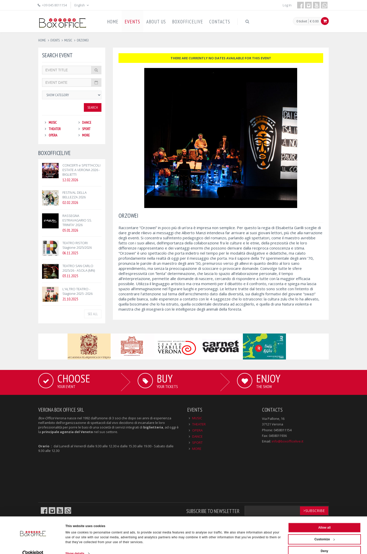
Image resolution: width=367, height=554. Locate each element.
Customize (324, 530)
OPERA (53, 135)
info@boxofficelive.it (287, 441)
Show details (75, 545)
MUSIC (53, 122)
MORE (86, 135)
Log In (287, 5)
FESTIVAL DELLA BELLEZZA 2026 (74, 194)
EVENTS (132, 22)
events (55, 40)
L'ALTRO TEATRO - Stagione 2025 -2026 (77, 291)
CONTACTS (219, 22)
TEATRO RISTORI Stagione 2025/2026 (77, 245)
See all (93, 314)
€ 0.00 (314, 21)
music (68, 40)
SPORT (86, 129)
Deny (324, 542)
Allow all (324, 519)
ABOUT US (156, 22)
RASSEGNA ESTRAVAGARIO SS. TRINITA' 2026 (77, 220)
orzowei (83, 40)
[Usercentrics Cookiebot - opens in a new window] (33, 545)
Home (42, 40)
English (82, 5)
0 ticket (301, 21)
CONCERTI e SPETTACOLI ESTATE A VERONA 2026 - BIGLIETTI (81, 170)
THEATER (55, 129)
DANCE (86, 122)
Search (92, 107)
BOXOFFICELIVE (187, 22)
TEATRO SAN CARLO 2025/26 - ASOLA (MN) (78, 268)
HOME (113, 22)
